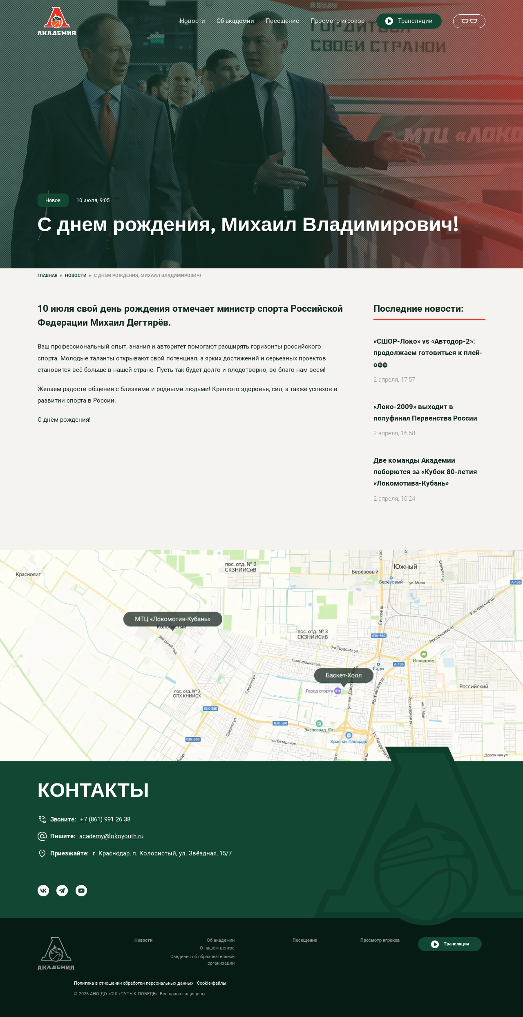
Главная (48, 275)
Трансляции (415, 21)
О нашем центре (217, 948)
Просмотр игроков (338, 21)
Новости (192, 21)
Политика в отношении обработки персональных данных (133, 983)
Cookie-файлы (211, 983)
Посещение (282, 21)
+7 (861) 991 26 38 (105, 819)
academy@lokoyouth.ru (111, 836)
